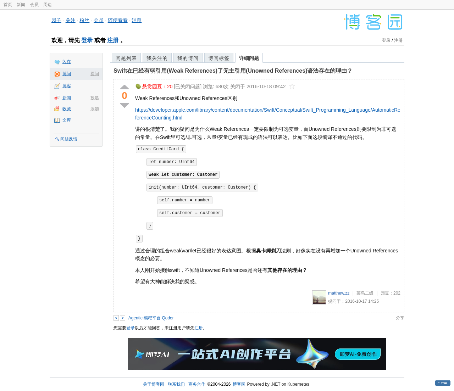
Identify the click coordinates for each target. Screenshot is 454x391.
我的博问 (188, 58)
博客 (66, 85)
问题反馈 (68, 138)
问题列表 (126, 58)
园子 (56, 20)
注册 (112, 40)
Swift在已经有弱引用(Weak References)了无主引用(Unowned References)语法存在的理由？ (233, 71)
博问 (66, 73)
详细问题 (249, 58)
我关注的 (157, 58)
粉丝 (84, 20)
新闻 (21, 4)
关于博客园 (153, 384)
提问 (94, 73)
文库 (66, 120)
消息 (137, 20)
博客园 (239, 384)
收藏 (66, 108)
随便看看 (118, 20)
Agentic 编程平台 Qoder (151, 317)
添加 (94, 108)
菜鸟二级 (364, 293)
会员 (34, 4)
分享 (400, 317)
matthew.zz (338, 293)
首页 (8, 4)
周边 (47, 4)
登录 (87, 40)
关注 (71, 20)
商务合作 (196, 384)
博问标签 (218, 58)
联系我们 (176, 384)
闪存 (66, 61)
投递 (94, 97)
